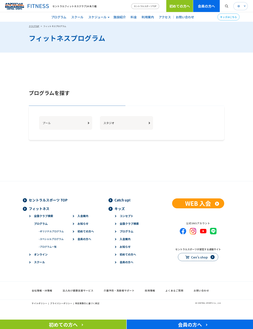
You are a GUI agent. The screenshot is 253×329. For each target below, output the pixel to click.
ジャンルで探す (176, 111)
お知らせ (82, 234)
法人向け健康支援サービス (78, 301)
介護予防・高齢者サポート (119, 301)
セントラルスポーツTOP (145, 6)
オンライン (41, 265)
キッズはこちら (228, 17)
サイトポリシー (39, 313)
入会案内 (82, 226)
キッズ (120, 219)
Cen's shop (199, 267)
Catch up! (123, 210)
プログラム (58, 17)
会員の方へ (206, 6)
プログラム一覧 (48, 257)
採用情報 (150, 301)
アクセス (165, 17)
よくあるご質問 (174, 301)
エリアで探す (77, 111)
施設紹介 (119, 17)
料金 (134, 17)
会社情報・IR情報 (42, 301)
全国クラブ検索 (43, 226)
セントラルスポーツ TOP (48, 210)
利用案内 (148, 17)
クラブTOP (34, 26)
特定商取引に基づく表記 (87, 313)
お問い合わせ (185, 17)
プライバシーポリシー (61, 313)
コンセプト (126, 226)
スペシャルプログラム (51, 249)
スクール (77, 17)
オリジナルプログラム (51, 242)
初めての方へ (179, 6)
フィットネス (39, 219)
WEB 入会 (198, 214)
